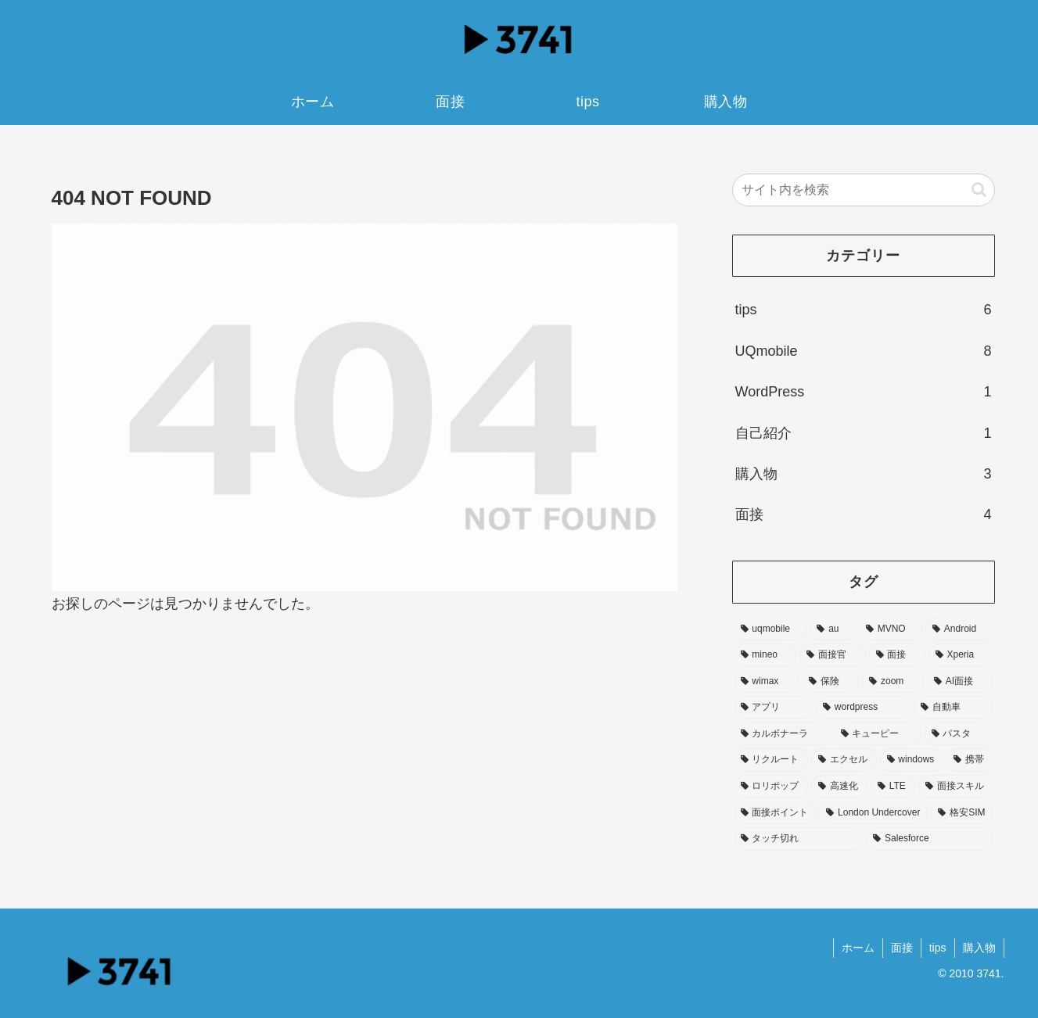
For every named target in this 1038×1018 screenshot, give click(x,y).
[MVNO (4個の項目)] (890, 629)
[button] (979, 190)
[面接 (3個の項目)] (897, 655)
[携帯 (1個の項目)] (969, 760)
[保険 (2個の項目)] (830, 682)
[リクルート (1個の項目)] (771, 760)
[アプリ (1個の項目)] (774, 707)
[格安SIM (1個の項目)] (962, 813)
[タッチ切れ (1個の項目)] (799, 839)
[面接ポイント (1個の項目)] (775, 813)
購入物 (979, 947)
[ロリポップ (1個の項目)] (771, 786)
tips (937, 947)
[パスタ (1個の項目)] (959, 734)
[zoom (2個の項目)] (893, 682)
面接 (902, 947)
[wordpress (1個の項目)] (863, 707)
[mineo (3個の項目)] (765, 655)
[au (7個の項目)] (833, 629)
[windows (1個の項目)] (912, 760)
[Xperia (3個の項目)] (960, 655)
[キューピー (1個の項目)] (877, 734)
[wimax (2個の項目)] (766, 682)
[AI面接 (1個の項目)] (960, 682)
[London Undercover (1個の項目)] (873, 813)
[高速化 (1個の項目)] (839, 786)
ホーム (858, 947)
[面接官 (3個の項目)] (832, 655)
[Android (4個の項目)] (959, 629)
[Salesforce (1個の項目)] (929, 839)
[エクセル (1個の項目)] (844, 760)
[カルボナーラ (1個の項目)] (782, 734)
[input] (863, 190)
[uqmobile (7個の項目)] (770, 629)
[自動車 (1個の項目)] (953, 707)
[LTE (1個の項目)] (893, 786)
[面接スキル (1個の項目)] (955, 786)
